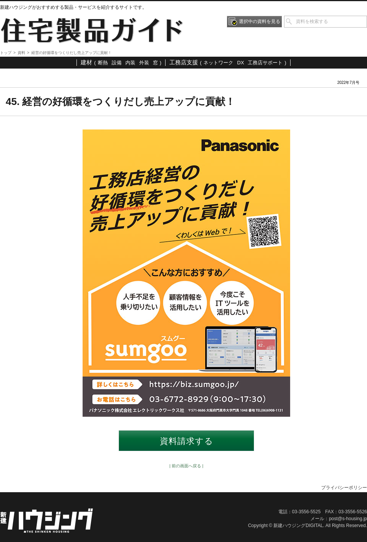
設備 (117, 62)
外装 (144, 62)
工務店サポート (265, 62)
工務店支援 (183, 62)
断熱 (103, 62)
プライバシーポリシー (344, 487)
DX (240, 62)
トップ (5, 53)
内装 (130, 62)
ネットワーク (218, 62)
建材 (86, 62)
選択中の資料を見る (259, 21)
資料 (21, 53)
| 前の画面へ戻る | (186, 465)
